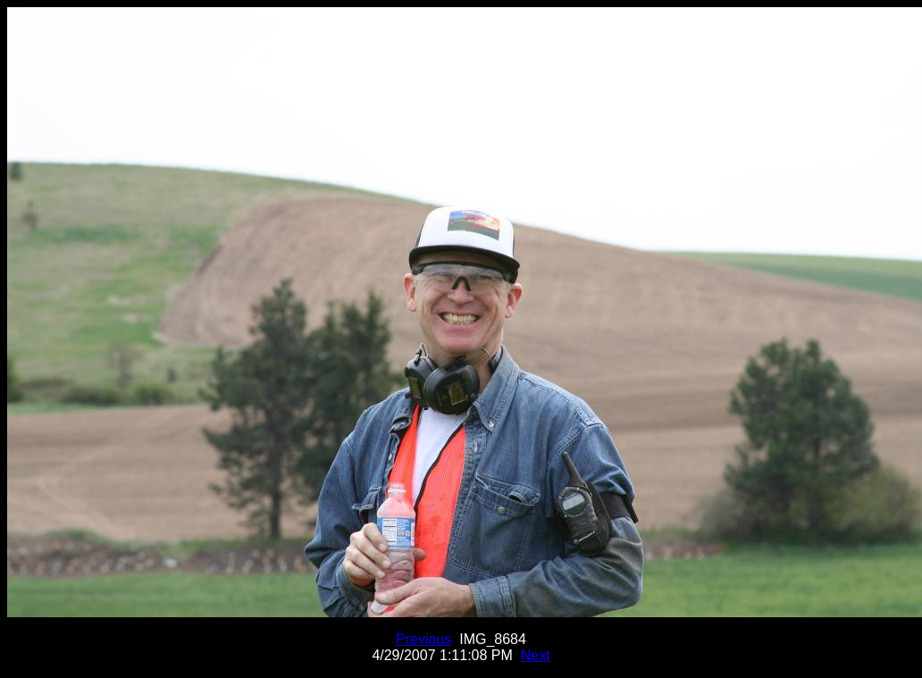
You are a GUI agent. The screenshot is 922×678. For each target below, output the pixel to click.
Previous (423, 639)
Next (535, 655)
